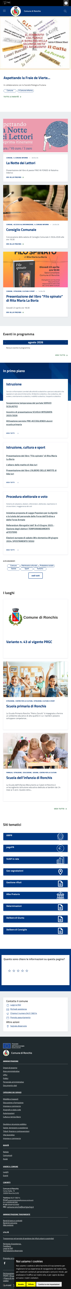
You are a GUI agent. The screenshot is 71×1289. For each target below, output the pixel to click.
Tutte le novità (13, 97)
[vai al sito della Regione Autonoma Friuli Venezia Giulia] (6, 2)
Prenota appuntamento (20, 1017)
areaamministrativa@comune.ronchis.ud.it (20, 1200)
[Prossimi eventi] (66, 342)
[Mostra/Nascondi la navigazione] (4, 10)
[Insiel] (8, 1285)
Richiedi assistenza (18, 1009)
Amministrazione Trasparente (16, 1214)
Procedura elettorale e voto (27, 496)
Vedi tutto (61, 355)
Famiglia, (9, 772)
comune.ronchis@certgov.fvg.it (20, 1206)
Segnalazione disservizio (13, 1250)
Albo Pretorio (13, 894)
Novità (6, 1145)
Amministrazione (10, 1061)
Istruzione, (10, 701)
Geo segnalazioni (14, 870)
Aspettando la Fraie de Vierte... (27, 77)
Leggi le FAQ (15, 1004)
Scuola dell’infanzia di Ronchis (29, 777)
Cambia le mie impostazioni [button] (49, 1284)
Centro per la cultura (47, 772)
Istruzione (14, 384)
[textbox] (30, 970)
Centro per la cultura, (24, 701)
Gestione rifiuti (14, 882)
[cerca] (65, 11)
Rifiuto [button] (31, 1284)
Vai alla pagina (15, 177)
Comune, (9, 158)
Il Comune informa (20, 158)
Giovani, (35, 772)
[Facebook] (4, 1262)
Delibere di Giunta (15, 917)
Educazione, (27, 772)
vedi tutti (35, 575)
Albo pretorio (8, 1225)
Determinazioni (14, 906)
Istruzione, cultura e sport (24, 291)
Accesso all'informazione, (23, 224)
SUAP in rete (12, 859)
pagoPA (10, 847)
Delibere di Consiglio (16, 929)
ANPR (9, 835)
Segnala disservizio (18, 1025)
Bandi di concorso (10, 1222)
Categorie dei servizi (12, 1092)
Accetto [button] (21, 1284)
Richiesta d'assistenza (12, 1243)
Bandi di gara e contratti (12, 1220)
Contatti (6, 1182)
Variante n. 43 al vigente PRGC (29, 641)
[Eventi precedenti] (5, 342)
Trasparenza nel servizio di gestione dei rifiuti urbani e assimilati (28, 1238)
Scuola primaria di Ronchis (26, 706)
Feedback (7, 1246)
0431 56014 (23, 1013)
